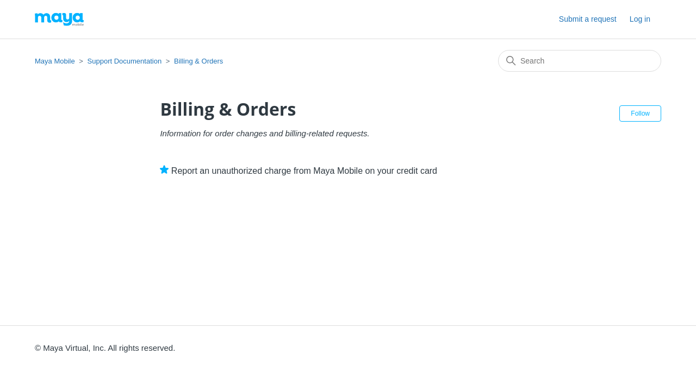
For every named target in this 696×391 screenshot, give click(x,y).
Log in (640, 19)
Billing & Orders (198, 61)
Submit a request (588, 19)
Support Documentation (125, 61)
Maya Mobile (55, 61)
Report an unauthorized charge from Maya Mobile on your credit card (304, 170)
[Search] (579, 61)
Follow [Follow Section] (640, 113)
